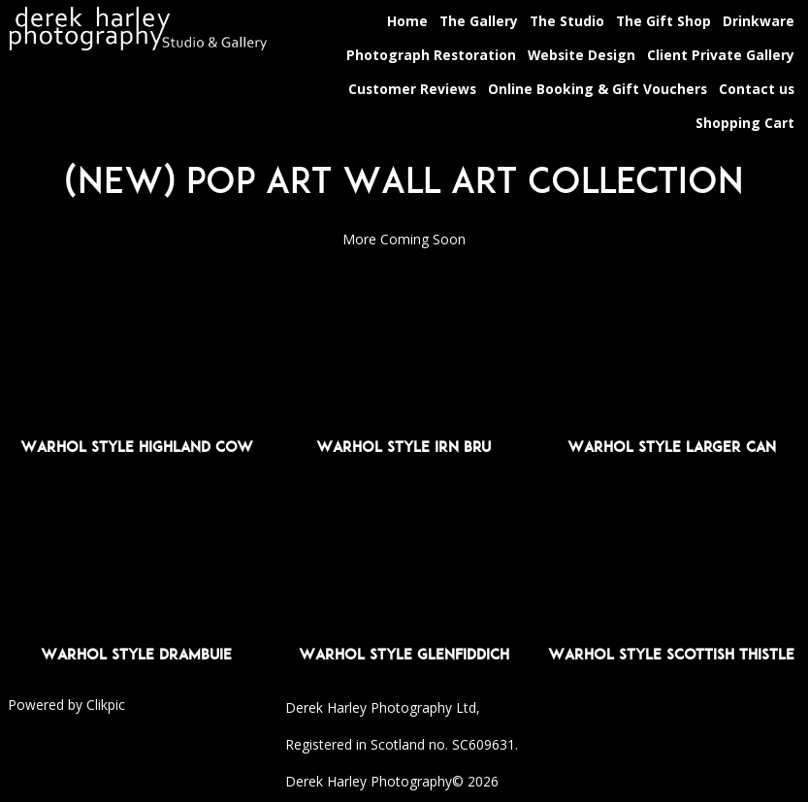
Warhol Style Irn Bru (403, 446)
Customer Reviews (412, 89)
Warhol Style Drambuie (136, 654)
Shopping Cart (744, 122)
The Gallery (478, 21)
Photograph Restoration (431, 55)
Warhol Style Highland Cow (136, 446)
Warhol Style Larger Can (671, 446)
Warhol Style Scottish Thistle (671, 654)
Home (407, 21)
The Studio (567, 21)
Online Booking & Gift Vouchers (597, 89)
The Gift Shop (663, 21)
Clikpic (105, 704)
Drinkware (758, 21)
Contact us (756, 89)
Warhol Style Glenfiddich (404, 654)
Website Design (581, 55)
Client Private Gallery (720, 55)
